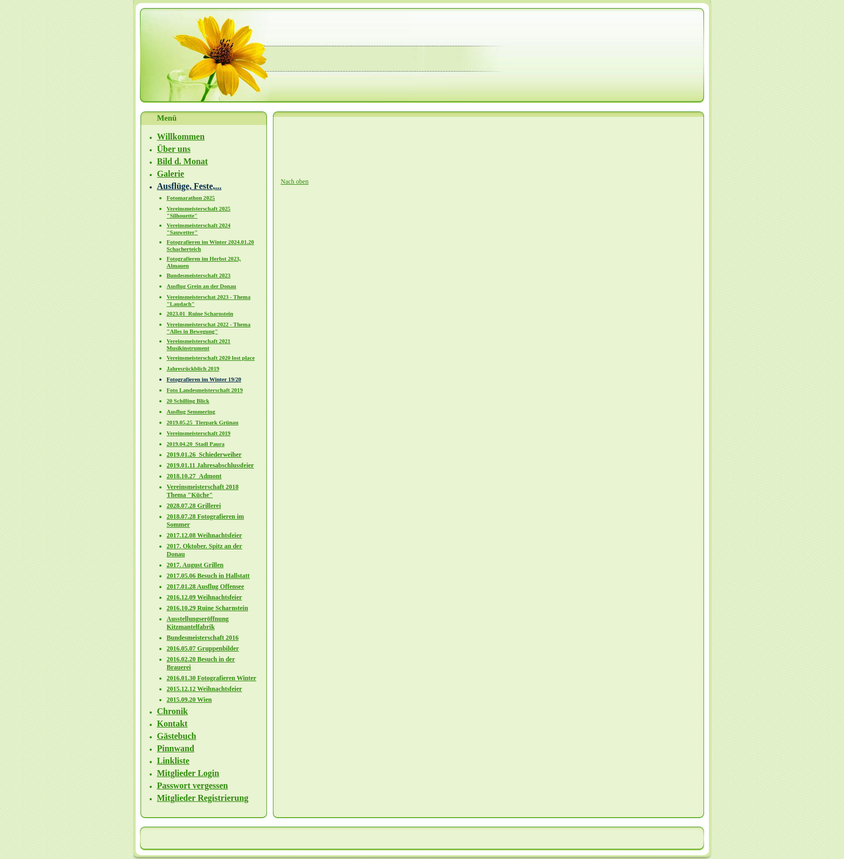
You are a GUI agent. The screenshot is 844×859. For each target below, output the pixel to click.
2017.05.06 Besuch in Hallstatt (208, 575)
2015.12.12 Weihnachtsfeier (204, 689)
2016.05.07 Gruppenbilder (203, 648)
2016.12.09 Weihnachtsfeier (204, 597)
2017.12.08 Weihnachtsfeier (204, 535)
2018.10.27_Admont (194, 476)
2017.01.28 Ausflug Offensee (205, 586)
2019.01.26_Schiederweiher (204, 454)
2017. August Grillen (195, 565)
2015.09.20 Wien (189, 699)
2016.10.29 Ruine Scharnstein (207, 608)
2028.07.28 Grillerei (194, 505)
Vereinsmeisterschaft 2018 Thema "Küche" (203, 491)
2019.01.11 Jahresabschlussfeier (210, 465)
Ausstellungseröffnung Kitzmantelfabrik (198, 623)
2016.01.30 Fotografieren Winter (212, 678)
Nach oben (295, 181)
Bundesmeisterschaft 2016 (203, 637)
